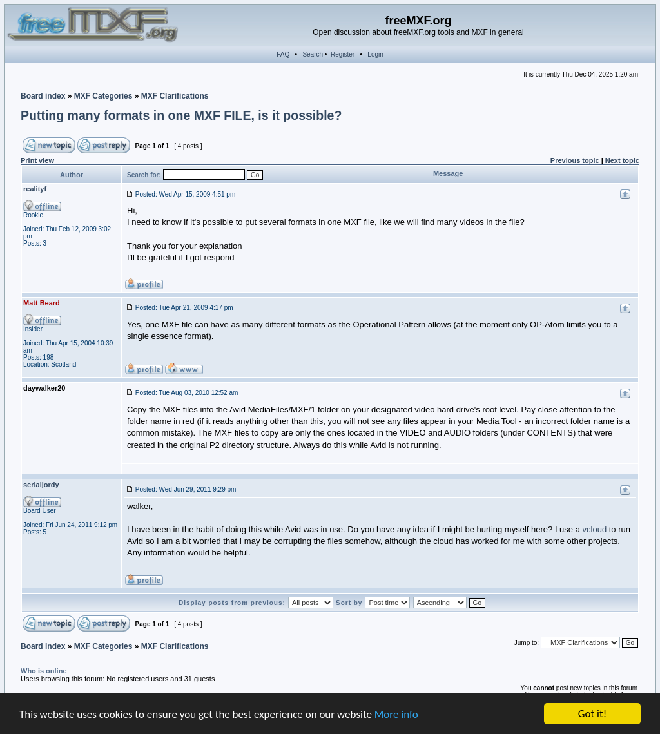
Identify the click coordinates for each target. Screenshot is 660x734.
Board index (43, 96)
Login (375, 54)
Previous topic (574, 160)
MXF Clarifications (175, 96)
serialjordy (41, 484)
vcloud (595, 529)
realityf (34, 189)
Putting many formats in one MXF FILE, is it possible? (181, 115)
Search (312, 54)
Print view (37, 160)
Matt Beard (41, 303)
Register (342, 54)
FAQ (283, 54)
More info (396, 714)
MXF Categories (103, 96)
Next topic (622, 160)
